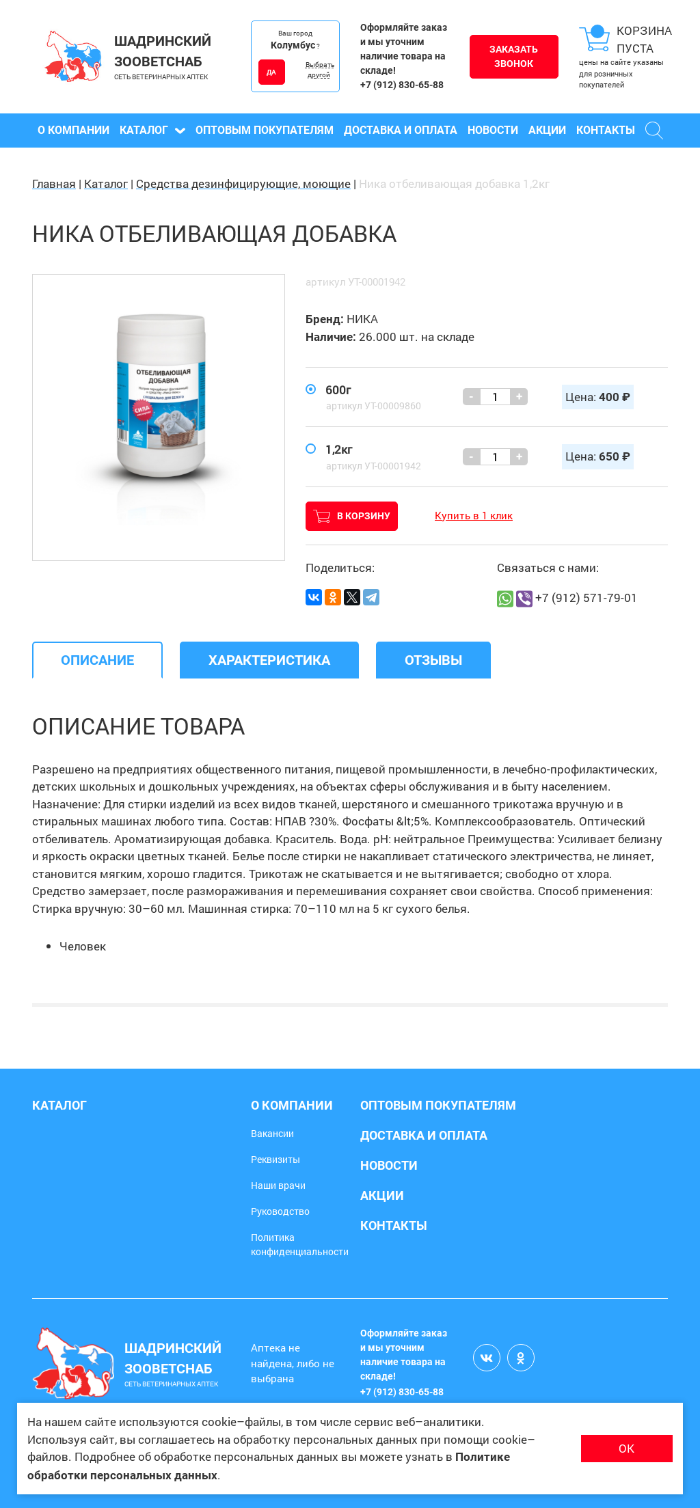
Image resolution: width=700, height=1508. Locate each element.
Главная (54, 183)
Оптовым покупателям (265, 130)
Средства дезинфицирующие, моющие (243, 183)
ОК (626, 1448)
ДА (271, 72)
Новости (493, 130)
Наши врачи (278, 1185)
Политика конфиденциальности (300, 1244)
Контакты (605, 130)
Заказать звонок (513, 56)
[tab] (97, 660)
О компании (73, 130)
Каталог (152, 130)
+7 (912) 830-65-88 (402, 84)
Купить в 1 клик (474, 515)
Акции (547, 130)
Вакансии (272, 1133)
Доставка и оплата (400, 130)
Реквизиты (275, 1159)
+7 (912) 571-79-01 (586, 597)
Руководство (280, 1211)
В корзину (351, 516)
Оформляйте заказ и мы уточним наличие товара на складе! (403, 49)
